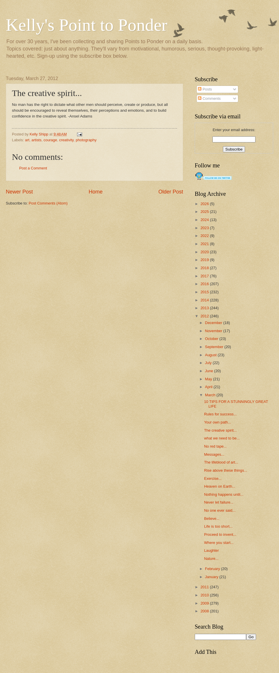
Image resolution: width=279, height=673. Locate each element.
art (27, 140)
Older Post (170, 192)
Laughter (211, 550)
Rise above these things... (225, 470)
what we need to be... (221, 438)
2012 (205, 316)
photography (86, 140)
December (214, 323)
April (209, 387)
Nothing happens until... (223, 494)
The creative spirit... (220, 430)
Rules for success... (220, 414)
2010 (205, 595)
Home (96, 192)
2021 (205, 244)
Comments (209, 98)
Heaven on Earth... (219, 486)
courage (50, 140)
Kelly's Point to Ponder (86, 25)
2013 (205, 308)
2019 (205, 260)
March (210, 395)
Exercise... (212, 478)
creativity (66, 140)
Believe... (211, 518)
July (208, 363)
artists (36, 140)
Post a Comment (33, 168)
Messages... (214, 454)
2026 (205, 204)
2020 (205, 252)
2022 (205, 236)
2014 (205, 300)
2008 (205, 611)
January (212, 577)
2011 (205, 587)
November (214, 331)
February (213, 569)
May (209, 379)
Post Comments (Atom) (48, 203)
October (212, 338)
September (214, 347)
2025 (205, 211)
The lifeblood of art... (221, 462)
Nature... (211, 558)
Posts (205, 89)
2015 (205, 292)
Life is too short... (218, 526)
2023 (205, 228)
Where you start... (219, 542)
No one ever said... (219, 510)
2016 (205, 284)
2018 (205, 268)
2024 (205, 220)
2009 (205, 603)
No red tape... (215, 446)
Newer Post (19, 192)
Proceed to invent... (220, 534)
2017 (205, 276)
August (211, 355)
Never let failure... (218, 502)
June (209, 371)
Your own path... (217, 422)
